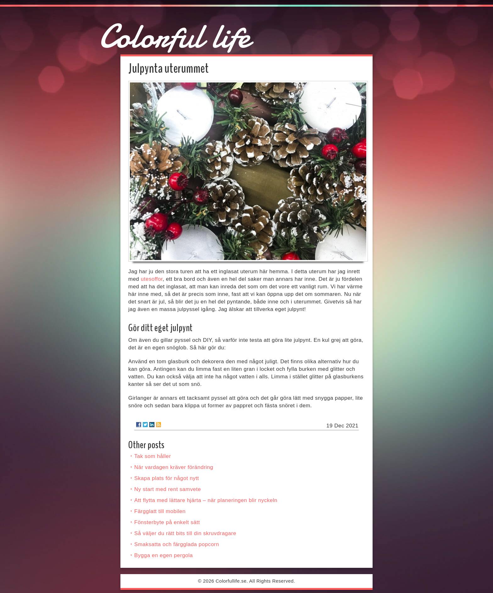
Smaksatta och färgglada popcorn (176, 544)
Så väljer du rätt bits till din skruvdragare (185, 533)
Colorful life (174, 36)
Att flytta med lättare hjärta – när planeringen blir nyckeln (205, 500)
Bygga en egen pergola (163, 555)
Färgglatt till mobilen (160, 511)
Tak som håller (152, 456)
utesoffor (152, 279)
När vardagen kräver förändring (173, 467)
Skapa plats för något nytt (166, 478)
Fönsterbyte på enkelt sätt (167, 522)
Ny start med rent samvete (167, 489)
